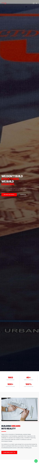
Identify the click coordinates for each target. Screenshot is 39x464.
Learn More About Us (9, 452)
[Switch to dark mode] (34, 3)
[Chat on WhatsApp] (36, 461)
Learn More (23, 194)
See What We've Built (9, 194)
